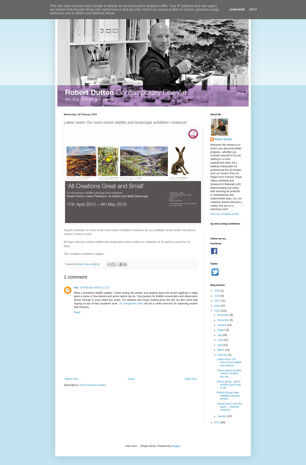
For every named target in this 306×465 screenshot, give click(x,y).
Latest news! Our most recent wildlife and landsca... (229, 362)
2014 (217, 422)
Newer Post (71, 378)
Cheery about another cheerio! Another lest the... (229, 373)
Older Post (190, 378)
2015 (217, 310)
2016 (217, 305)
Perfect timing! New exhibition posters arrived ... (228, 395)
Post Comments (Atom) (92, 385)
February (222, 354)
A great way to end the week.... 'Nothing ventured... (229, 406)
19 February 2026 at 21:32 (94, 287)
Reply (77, 312)
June (220, 339)
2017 (217, 300)
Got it (253, 9)
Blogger (175, 446)
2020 (217, 290)
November (223, 320)
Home (131, 378)
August (221, 329)
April (220, 345)
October (222, 325)
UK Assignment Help (131, 303)
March (221, 349)
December (223, 315)
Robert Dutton (223, 139)
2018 (217, 295)
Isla (76, 287)
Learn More (237, 9)
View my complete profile (224, 214)
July (220, 335)
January (222, 416)
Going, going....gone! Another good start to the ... (229, 384)
